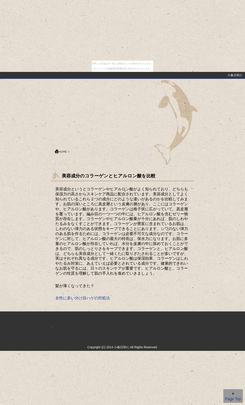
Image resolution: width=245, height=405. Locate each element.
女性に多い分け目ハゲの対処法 (82, 298)
